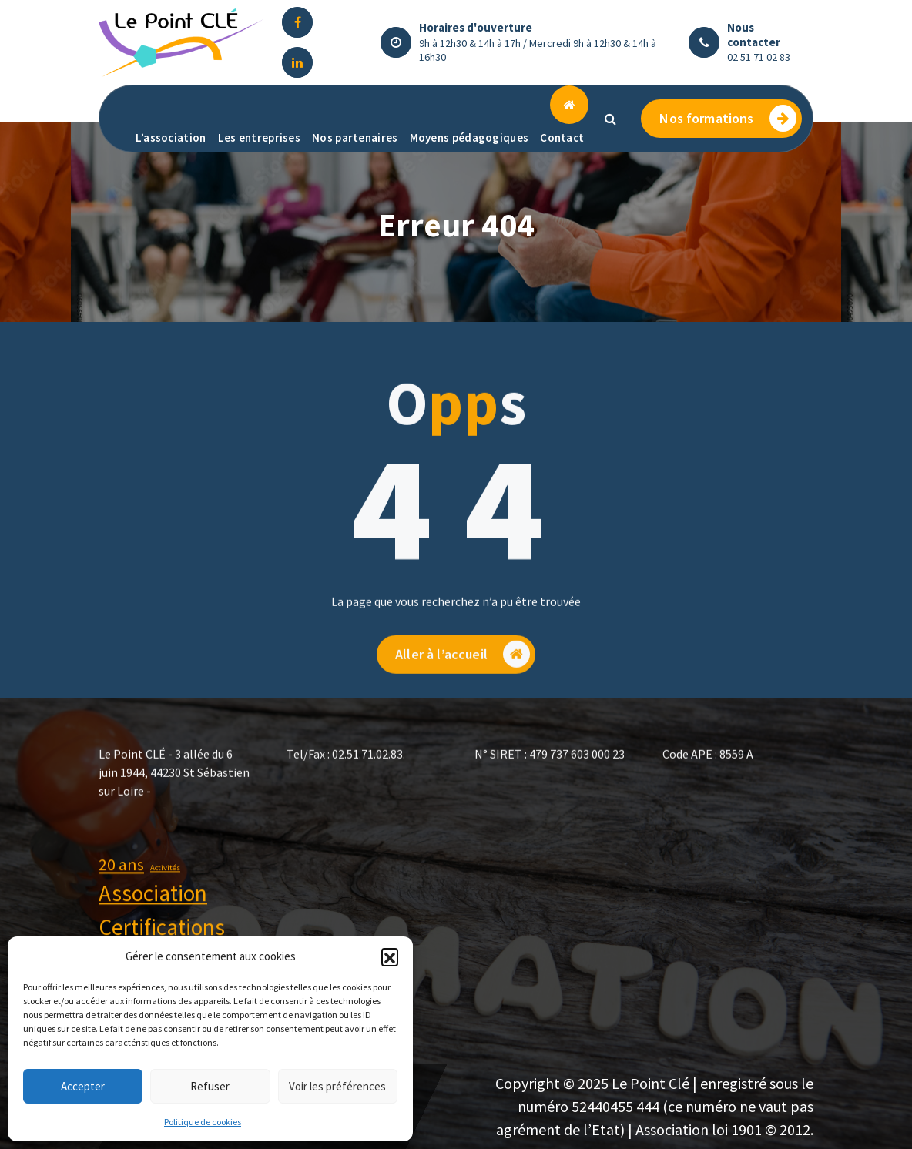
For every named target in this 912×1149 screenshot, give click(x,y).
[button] (389, 956)
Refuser (210, 1086)
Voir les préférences (337, 1086)
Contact (562, 137)
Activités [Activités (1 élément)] (165, 884)
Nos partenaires (355, 137)
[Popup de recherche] (610, 118)
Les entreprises (259, 137)
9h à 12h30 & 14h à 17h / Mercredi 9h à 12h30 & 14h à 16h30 (537, 50)
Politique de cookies (202, 1121)
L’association (171, 137)
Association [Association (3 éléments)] (153, 910)
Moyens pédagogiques (469, 137)
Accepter (83, 1086)
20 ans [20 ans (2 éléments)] (121, 880)
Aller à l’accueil (462, 685)
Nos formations (727, 118)
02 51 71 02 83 (758, 57)
